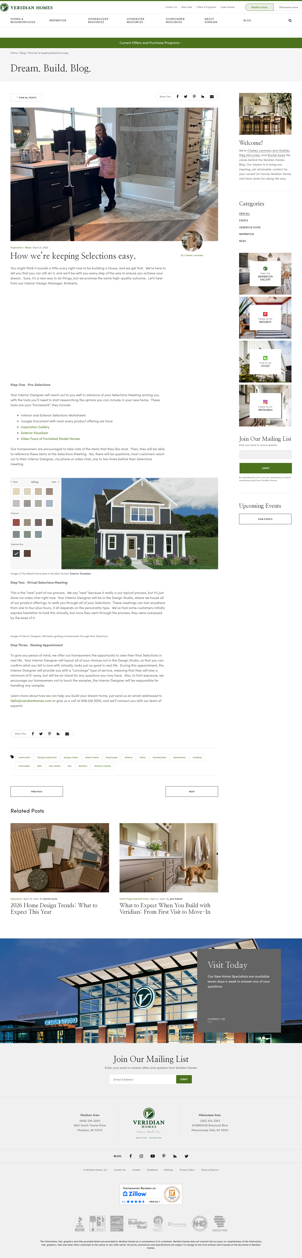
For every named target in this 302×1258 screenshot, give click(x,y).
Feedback (152, 1169)
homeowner (179, 757)
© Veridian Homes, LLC (95, 1169)
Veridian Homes (102, 765)
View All (244, 213)
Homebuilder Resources (98, 31)
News (28, 247)
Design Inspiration (47, 757)
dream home (92, 757)
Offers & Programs (196, 12)
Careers (136, 1169)
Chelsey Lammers (193, 255)
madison (197, 757)
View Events (265, 519)
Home (14, 52)
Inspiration (57, 30)
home (143, 757)
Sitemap (168, 1169)
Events (243, 220)
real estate (54, 765)
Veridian (83, 765)
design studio (71, 757)
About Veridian (211, 31)
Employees (111, 757)
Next (192, 791)
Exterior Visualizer (34, 432)
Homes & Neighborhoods (22, 31)
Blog (247, 30)
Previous (36, 791)
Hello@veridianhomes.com (31, 700)
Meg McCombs (249, 155)
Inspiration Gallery (35, 427)
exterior (129, 757)
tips (70, 765)
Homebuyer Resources (135, 31)
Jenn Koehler (176, 898)
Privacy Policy (187, 1169)
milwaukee (24, 765)
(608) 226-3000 (89, 1121)
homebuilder (159, 757)
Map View (176, 12)
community (24, 757)
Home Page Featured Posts (134, 898)
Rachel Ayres (50, 898)
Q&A (39, 765)
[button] (177, 96)
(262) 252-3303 (210, 1121)
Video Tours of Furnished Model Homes (50, 438)
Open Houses (217, 12)
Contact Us (161, 12)
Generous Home (250, 227)
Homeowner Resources (175, 31)
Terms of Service (210, 1169)
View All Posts (26, 97)
